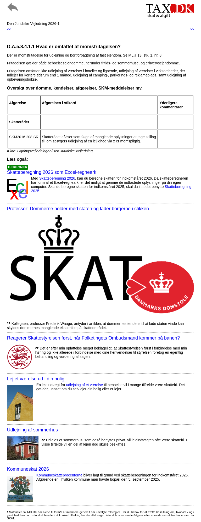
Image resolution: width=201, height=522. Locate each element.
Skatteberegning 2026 (57, 178)
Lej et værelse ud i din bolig (35, 378)
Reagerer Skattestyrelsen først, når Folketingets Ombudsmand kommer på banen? (93, 338)
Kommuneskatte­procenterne (59, 475)
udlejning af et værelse (84, 385)
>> (192, 29)
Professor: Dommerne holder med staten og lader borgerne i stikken (78, 208)
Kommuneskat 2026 (28, 469)
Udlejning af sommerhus (32, 429)
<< (9, 29)
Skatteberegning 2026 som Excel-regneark (51, 172)
